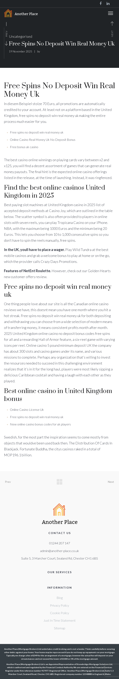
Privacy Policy (59, 605)
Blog (60, 597)
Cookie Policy (59, 613)
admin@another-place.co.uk (59, 551)
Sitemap (59, 628)
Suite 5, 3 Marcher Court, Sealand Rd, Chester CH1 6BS (59, 558)
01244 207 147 (59, 543)
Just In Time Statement (59, 620)
